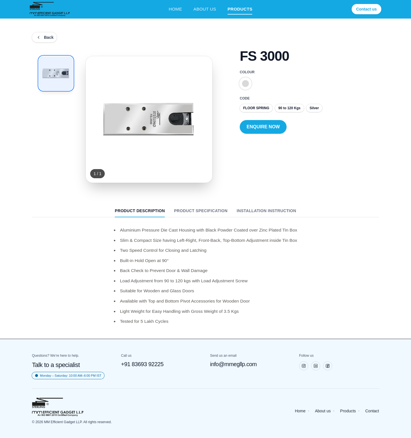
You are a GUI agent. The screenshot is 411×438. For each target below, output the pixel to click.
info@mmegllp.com (233, 364)
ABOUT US (205, 9)
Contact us (366, 9)
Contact (372, 411)
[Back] (44, 37)
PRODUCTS (239, 10)
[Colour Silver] (245, 83)
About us (323, 411)
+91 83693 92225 (142, 364)
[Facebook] (327, 365)
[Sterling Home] (50, 9)
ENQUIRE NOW (263, 126)
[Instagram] (303, 365)
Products (348, 411)
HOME (175, 9)
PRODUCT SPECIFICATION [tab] (201, 210)
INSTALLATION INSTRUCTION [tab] (266, 210)
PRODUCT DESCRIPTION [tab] (140, 212)
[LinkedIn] (315, 365)
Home (300, 411)
